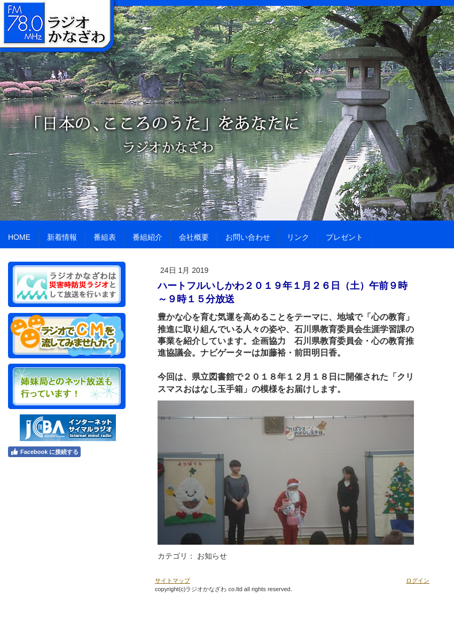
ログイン (417, 580)
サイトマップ (172, 580)
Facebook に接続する (44, 452)
